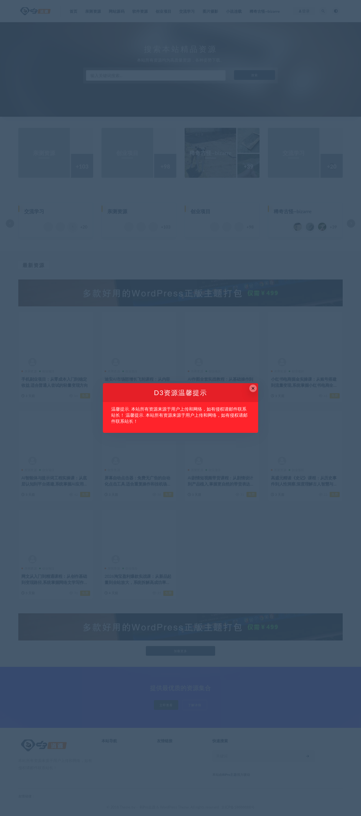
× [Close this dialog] (253, 388)
